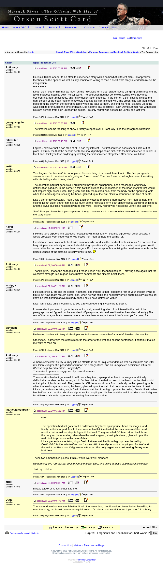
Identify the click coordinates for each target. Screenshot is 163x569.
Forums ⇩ (54, 27)
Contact (103, 27)
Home (5, 27)
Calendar (89, 27)
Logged (73, 117)
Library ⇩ (38, 27)
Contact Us (65, 545)
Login (31, 52)
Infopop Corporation (87, 560)
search (122, 38)
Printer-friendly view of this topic (22, 533)
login (115, 38)
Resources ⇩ (72, 27)
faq (128, 38)
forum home (136, 38)
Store (115, 27)
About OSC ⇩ (21, 27)
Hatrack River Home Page (89, 545)
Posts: (38, 117)
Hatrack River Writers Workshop (71, 52)
